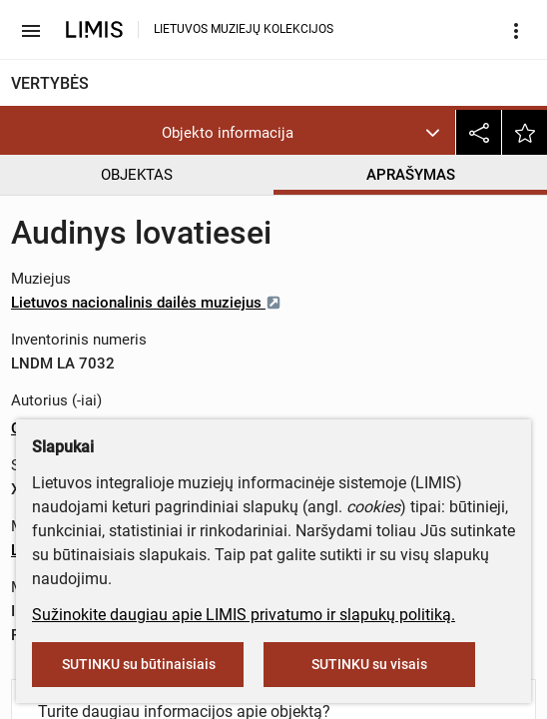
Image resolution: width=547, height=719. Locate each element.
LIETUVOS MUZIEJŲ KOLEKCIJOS (243, 29)
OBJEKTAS (137, 175)
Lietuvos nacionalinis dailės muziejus (146, 303)
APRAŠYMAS (410, 175)
